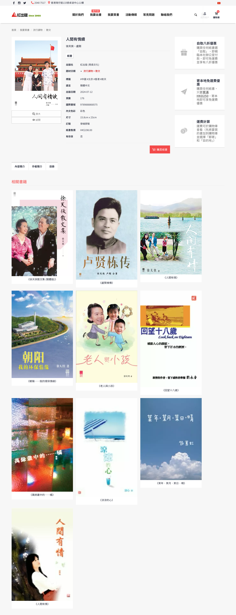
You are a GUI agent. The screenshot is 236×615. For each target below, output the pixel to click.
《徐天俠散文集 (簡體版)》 (42, 279)
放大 (36, 114)
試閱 (36, 120)
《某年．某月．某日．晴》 (171, 483)
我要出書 (95, 13)
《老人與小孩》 (107, 386)
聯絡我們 (166, 15)
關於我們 (78, 15)
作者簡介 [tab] (37, 166)
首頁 (14, 30)
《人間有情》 (171, 277)
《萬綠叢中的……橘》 (42, 495)
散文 (48, 30)
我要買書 (113, 15)
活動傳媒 (131, 15)
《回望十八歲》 (171, 390)
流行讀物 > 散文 (91, 71)
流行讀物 (38, 30)
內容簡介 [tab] (20, 166)
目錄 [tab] (52, 166)
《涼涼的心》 (106, 500)
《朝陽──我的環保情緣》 (42, 381)
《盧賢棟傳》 (106, 283)
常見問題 (149, 15)
